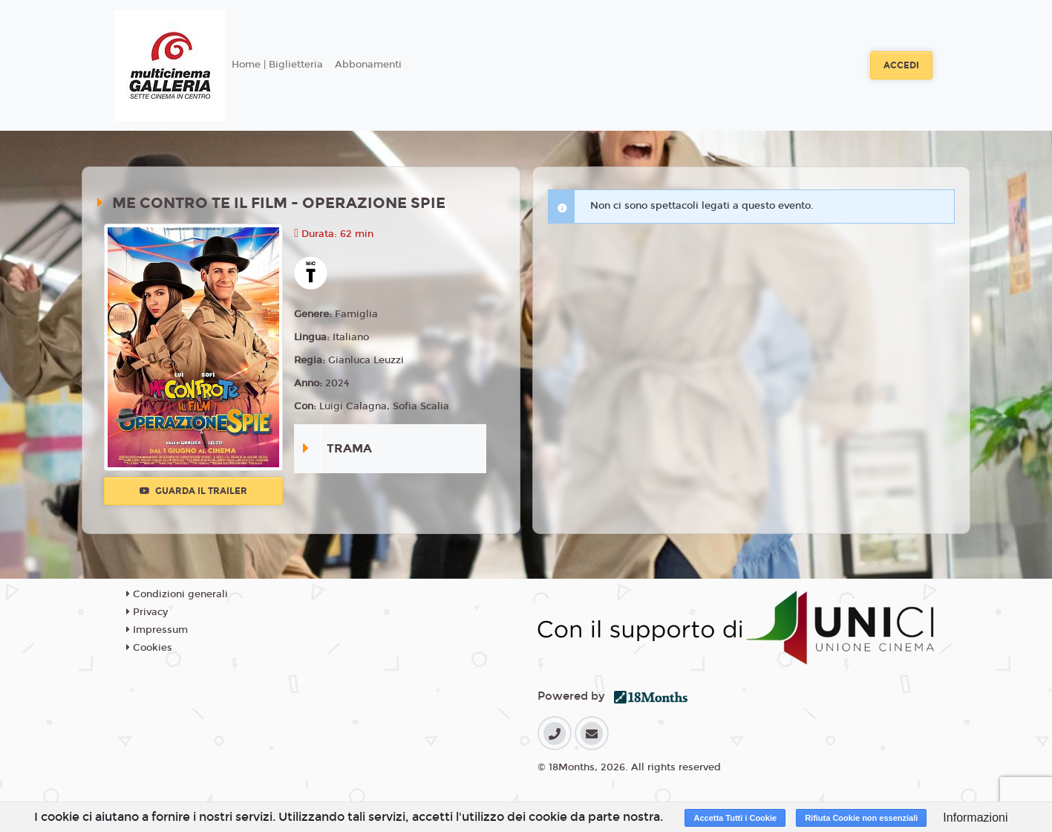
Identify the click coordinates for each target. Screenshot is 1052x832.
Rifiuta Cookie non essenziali (861, 817)
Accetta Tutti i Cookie (735, 817)
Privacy (147, 612)
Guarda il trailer (193, 491)
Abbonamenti (368, 65)
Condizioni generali (177, 594)
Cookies (149, 648)
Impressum (157, 630)
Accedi (901, 65)
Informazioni (975, 817)
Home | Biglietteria (277, 65)
